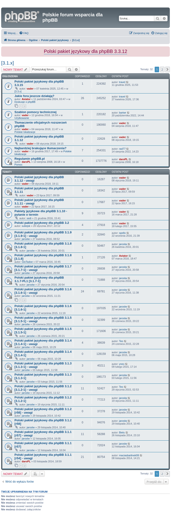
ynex (121, 364)
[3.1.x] (7, 63)
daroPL (26, 161)
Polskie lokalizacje (24, 132)
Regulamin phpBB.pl (29, 158)
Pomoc (18, 164)
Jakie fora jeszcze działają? (34, 96)
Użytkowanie (21, 118)
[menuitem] (23, 33)
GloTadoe (27, 261)
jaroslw (26, 239)
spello (122, 233)
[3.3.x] (17, 91)
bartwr (122, 112)
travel (122, 82)
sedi (29, 218)
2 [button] (162, 69)
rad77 (122, 148)
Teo (121, 341)
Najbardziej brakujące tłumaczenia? (40, 148)
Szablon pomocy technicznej (35, 112)
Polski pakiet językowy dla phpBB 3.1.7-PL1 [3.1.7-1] (39, 279)
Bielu (122, 432)
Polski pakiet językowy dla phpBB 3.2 (41, 223)
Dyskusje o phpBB (24, 101)
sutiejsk (26, 226)
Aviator (26, 99)
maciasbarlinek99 (129, 455)
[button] (167, 69)
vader (30, 88)
